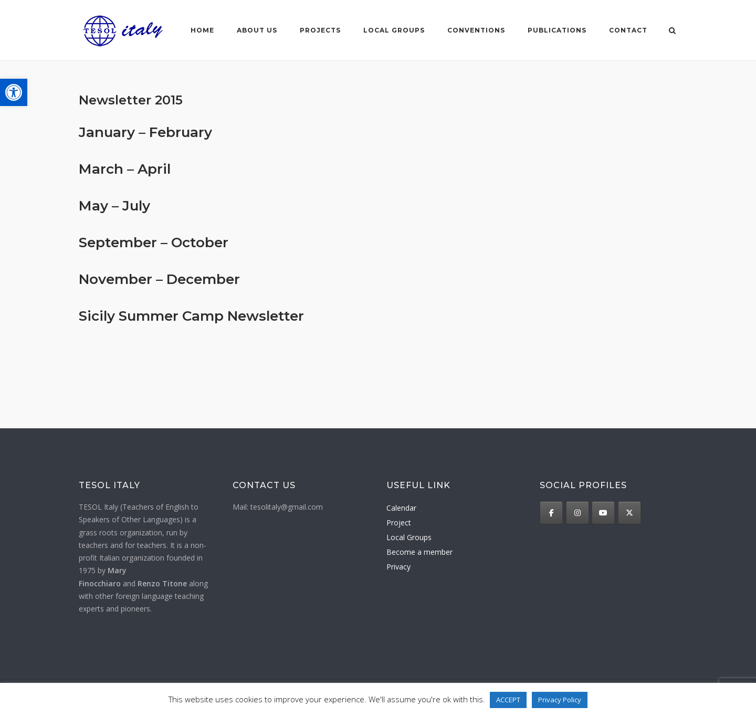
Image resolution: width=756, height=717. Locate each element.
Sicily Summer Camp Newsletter (191, 316)
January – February (145, 132)
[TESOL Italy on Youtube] (603, 512)
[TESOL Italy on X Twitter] (629, 512)
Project (398, 523)
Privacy (398, 567)
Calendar (401, 508)
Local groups (393, 30)
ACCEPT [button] (508, 699)
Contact (627, 30)
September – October (153, 242)
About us (256, 30)
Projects (319, 30)
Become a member (419, 552)
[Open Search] (672, 31)
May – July (114, 205)
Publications (556, 30)
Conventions (476, 30)
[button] (13, 92)
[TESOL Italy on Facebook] (551, 512)
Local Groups (409, 537)
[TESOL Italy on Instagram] (577, 512)
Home (202, 30)
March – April (125, 169)
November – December (159, 279)
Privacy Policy (559, 699)
